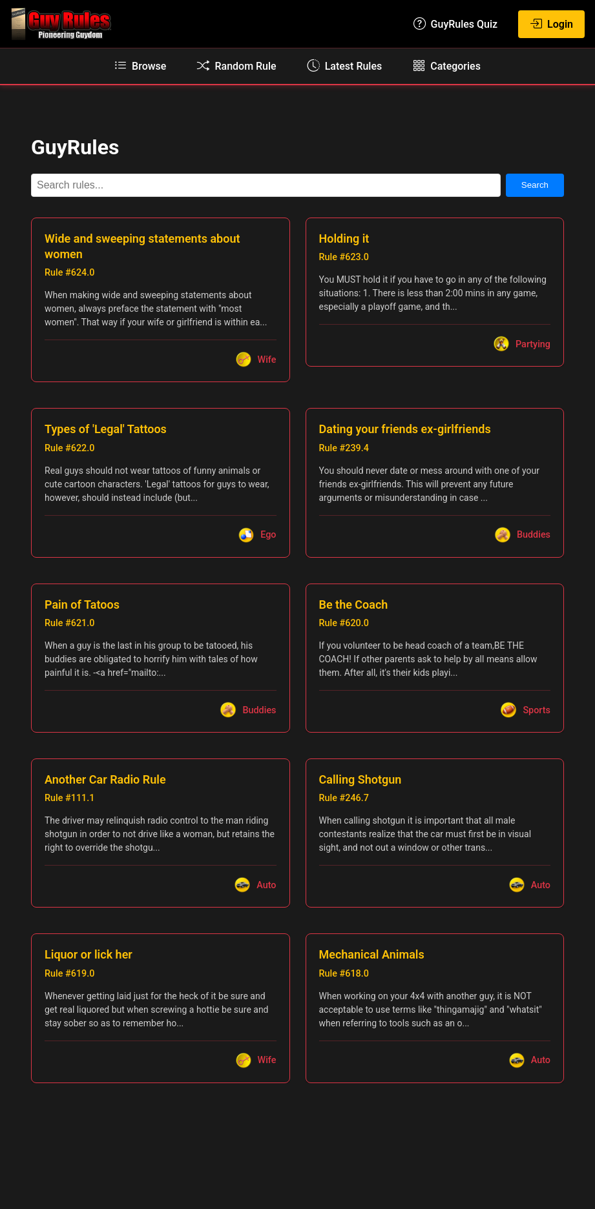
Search (534, 185)
